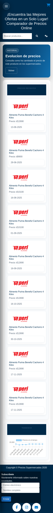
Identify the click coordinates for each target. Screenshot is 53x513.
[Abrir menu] (6, 6)
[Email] (36, 507)
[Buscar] (17, 36)
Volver (11, 70)
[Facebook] (16, 507)
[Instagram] (26, 507)
